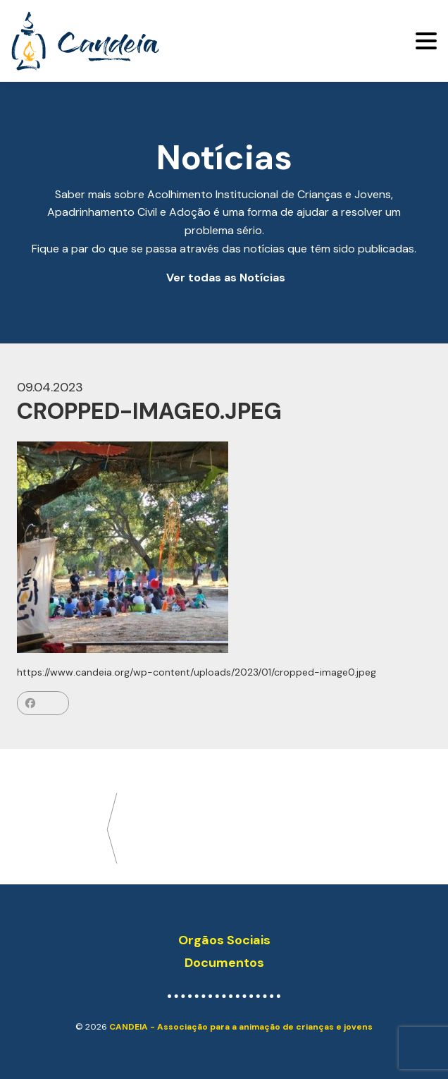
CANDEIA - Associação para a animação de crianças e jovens (241, 1026)
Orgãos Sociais (224, 940)
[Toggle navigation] (426, 40)
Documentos (224, 962)
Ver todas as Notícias (225, 277)
